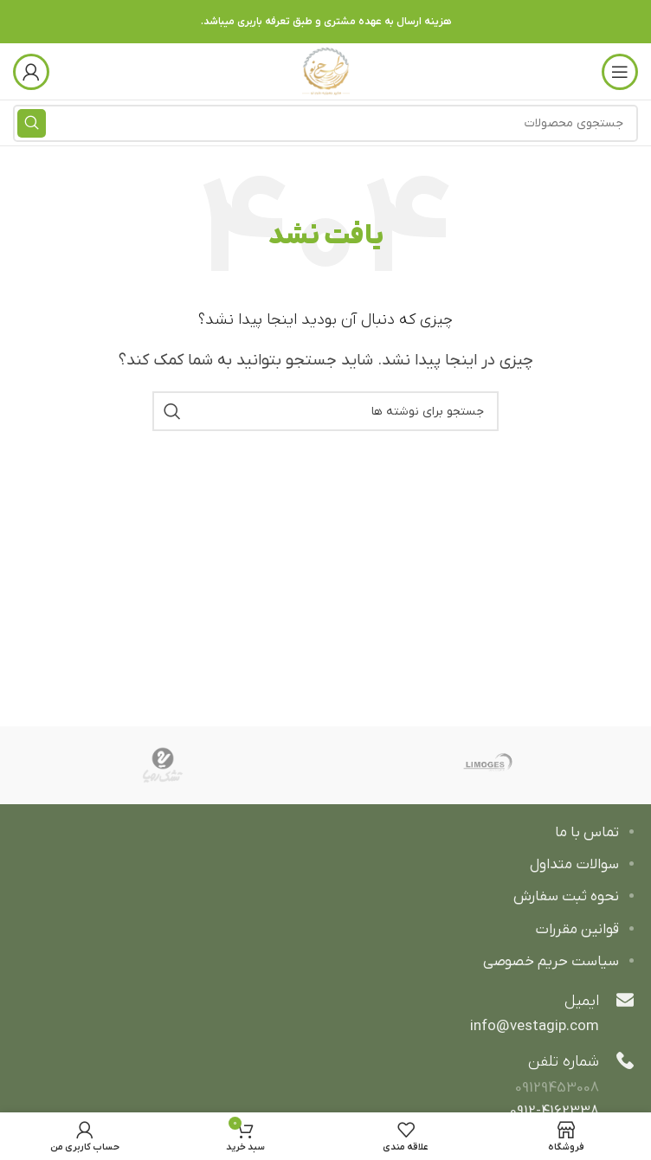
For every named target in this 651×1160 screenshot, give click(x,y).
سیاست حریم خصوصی (551, 961)
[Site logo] (326, 71)
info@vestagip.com (534, 1026)
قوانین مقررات (577, 929)
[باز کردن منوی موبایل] (620, 72)
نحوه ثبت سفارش (566, 896)
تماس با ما (587, 832)
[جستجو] (325, 411)
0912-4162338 (554, 1111)
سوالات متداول (574, 864)
